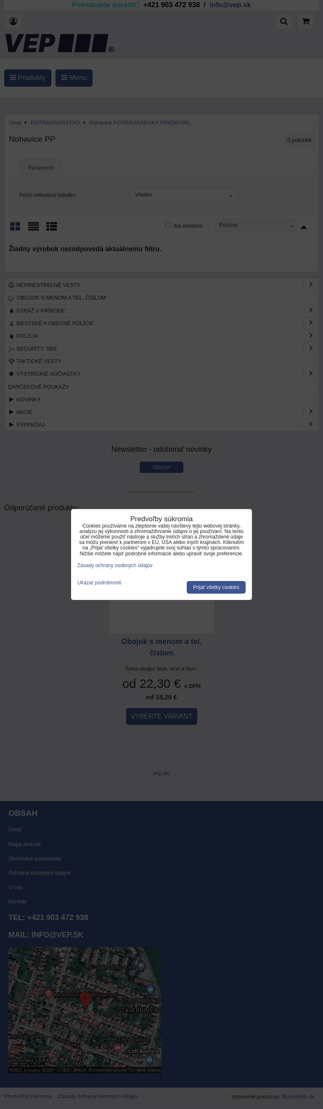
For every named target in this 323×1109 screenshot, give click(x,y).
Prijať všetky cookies (216, 587)
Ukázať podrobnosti (99, 583)
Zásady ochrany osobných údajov (115, 565)
